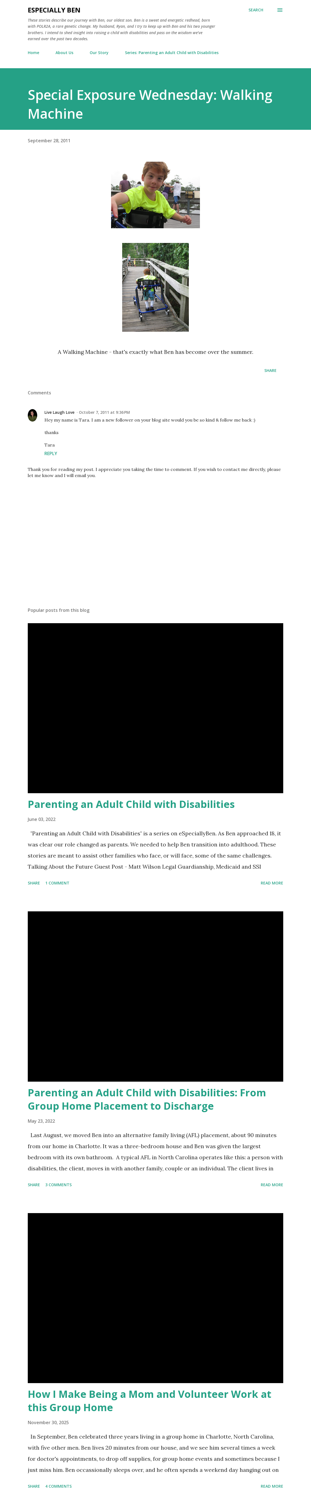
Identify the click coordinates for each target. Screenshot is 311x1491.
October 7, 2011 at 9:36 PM (104, 412)
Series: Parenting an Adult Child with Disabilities (172, 52)
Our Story (99, 52)
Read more (272, 883)
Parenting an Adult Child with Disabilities (131, 804)
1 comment (57, 883)
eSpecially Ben (54, 9)
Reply (50, 453)
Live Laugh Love (59, 412)
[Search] (256, 10)
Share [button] (270, 370)
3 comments (58, 1184)
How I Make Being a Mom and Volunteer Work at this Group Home (149, 1400)
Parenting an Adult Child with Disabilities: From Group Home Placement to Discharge (147, 1099)
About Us (64, 52)
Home (33, 52)
